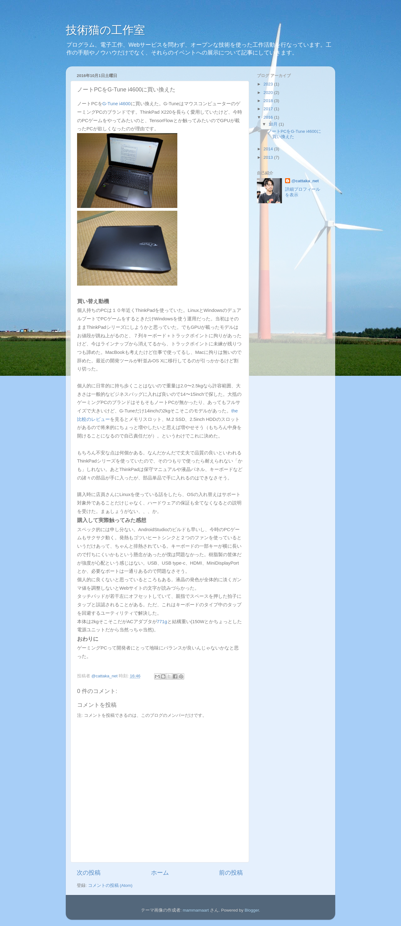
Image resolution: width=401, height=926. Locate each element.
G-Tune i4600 (116, 103)
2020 (268, 92)
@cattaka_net (305, 180)
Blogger (252, 910)
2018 (268, 100)
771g (162, 621)
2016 (268, 117)
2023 (268, 84)
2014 (268, 149)
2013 (268, 157)
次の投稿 (89, 872)
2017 (268, 108)
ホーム (160, 872)
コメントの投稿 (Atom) (110, 885)
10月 (273, 124)
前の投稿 (231, 872)
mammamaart (196, 910)
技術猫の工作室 (105, 29)
